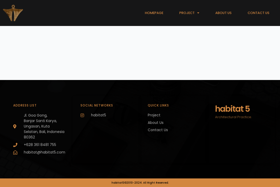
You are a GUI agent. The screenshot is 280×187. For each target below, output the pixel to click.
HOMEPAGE (154, 13)
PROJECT (189, 13)
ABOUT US (223, 13)
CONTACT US (258, 13)
